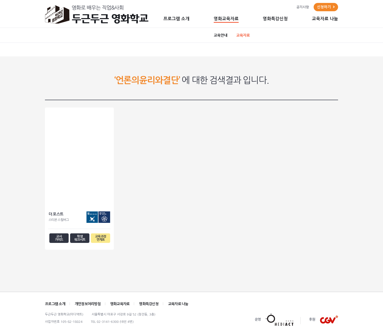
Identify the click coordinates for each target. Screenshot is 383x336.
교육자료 (243, 35)
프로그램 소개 (176, 19)
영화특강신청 (275, 19)
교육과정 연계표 (100, 238)
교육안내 (220, 35)
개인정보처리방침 (88, 304)
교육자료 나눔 (325, 19)
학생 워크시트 (79, 238)
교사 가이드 (59, 238)
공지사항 (302, 7)
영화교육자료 (226, 19)
